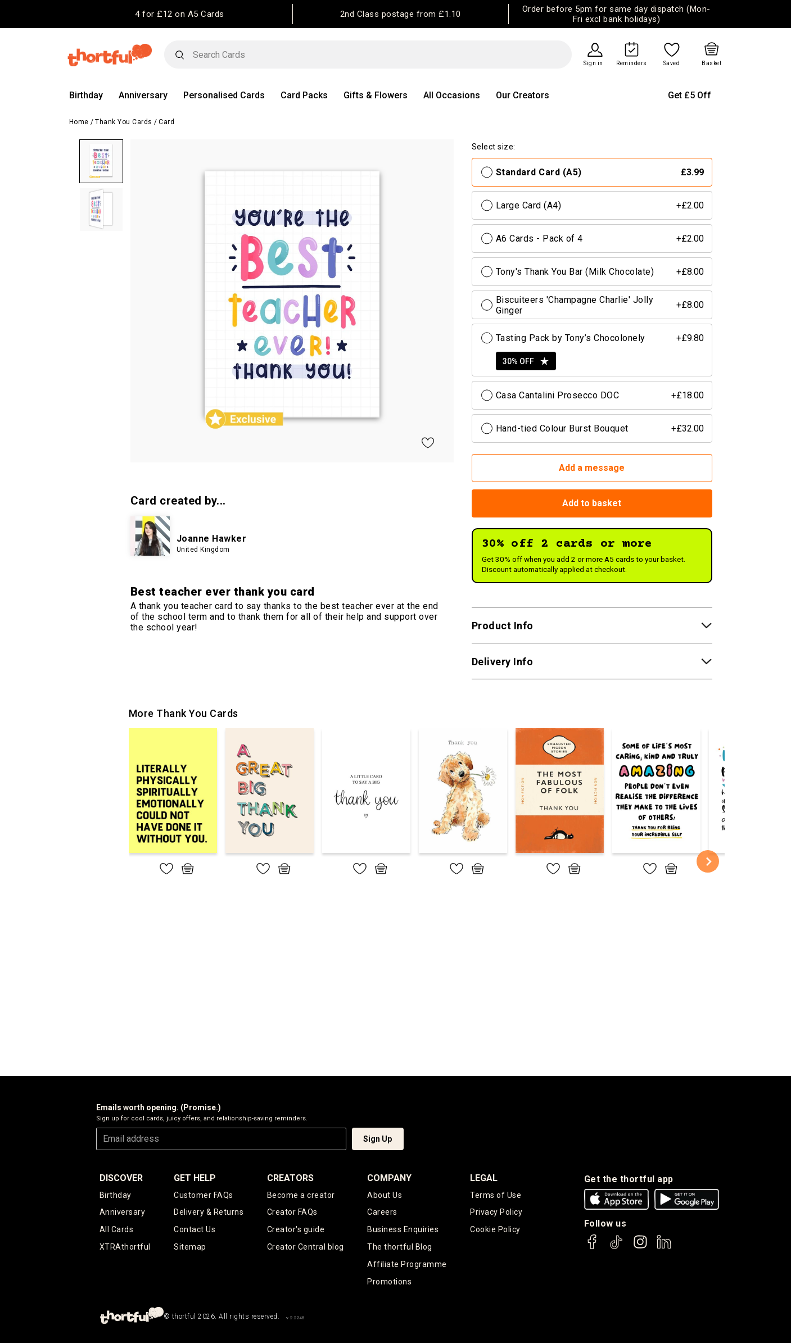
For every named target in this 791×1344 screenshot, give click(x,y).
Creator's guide (296, 1229)
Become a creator (301, 1195)
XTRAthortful (125, 1247)
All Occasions (451, 95)
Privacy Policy (496, 1212)
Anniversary (143, 95)
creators (290, 1178)
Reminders (631, 63)
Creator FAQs (292, 1212)
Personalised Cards (224, 95)
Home (79, 122)
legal (484, 1178)
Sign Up (377, 1138)
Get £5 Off (689, 95)
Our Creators (522, 95)
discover (121, 1178)
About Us (384, 1195)
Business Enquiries (403, 1229)
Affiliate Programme (407, 1264)
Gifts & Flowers (375, 95)
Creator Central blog (305, 1247)
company (389, 1178)
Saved (671, 63)
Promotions (389, 1282)
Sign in (593, 63)
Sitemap (190, 1247)
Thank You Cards (123, 122)
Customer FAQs (203, 1195)
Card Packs (304, 95)
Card (166, 122)
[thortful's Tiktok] (616, 1247)
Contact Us (194, 1229)
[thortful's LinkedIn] (664, 1247)
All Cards (117, 1229)
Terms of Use (495, 1195)
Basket (711, 63)
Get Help (195, 1178)
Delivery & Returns (208, 1212)
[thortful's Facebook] (592, 1247)
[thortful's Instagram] (640, 1247)
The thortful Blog (399, 1247)
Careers (382, 1212)
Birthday (86, 95)
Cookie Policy (495, 1229)
